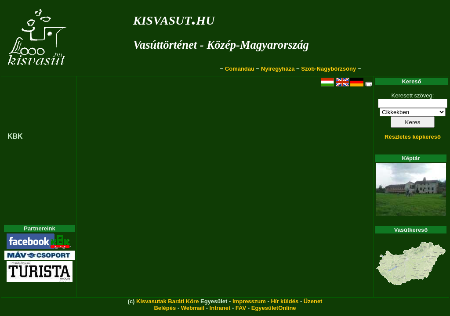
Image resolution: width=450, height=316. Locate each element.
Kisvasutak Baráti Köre (167, 301)
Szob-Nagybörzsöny (328, 68)
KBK (15, 136)
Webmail (192, 308)
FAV (241, 308)
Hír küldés (284, 301)
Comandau (239, 68)
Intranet (220, 308)
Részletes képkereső (413, 136)
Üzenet (313, 301)
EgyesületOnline (273, 308)
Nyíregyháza (278, 68)
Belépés (165, 308)
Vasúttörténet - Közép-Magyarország (221, 44)
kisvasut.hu (173, 19)
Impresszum (249, 301)
